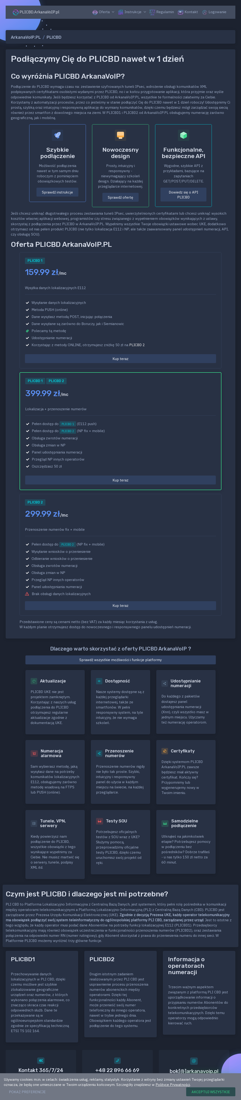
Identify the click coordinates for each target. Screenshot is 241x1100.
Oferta (101, 12)
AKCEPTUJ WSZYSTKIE (211, 1092)
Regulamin (161, 12)
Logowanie (214, 12)
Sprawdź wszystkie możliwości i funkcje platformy (120, 660)
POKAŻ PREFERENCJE (27, 1092)
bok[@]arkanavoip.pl (194, 1071)
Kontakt (188, 12)
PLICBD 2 (137, 345)
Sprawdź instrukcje (57, 192)
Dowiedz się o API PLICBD (183, 194)
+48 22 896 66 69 (117, 1070)
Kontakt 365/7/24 (40, 1070)
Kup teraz (120, 358)
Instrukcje (129, 12)
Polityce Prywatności (173, 1084)
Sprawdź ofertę (120, 197)
